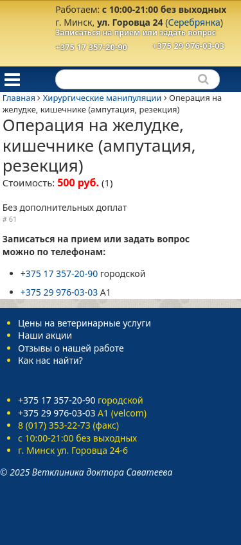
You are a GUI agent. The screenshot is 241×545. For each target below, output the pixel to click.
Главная (19, 97)
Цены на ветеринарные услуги (84, 323)
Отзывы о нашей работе (71, 348)
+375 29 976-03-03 (188, 45)
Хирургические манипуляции (102, 97)
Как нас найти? (50, 360)
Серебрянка (194, 22)
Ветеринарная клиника (23, 32)
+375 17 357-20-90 (91, 47)
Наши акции (45, 335)
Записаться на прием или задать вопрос (135, 32)
